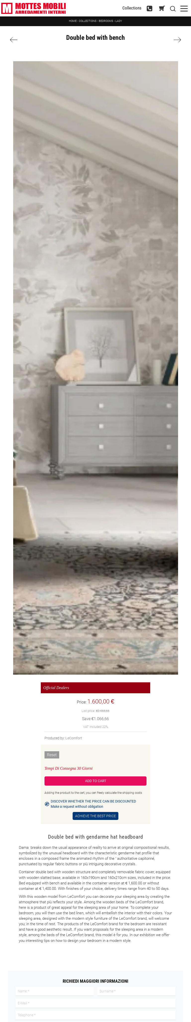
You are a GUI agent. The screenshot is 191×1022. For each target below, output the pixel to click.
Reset (52, 755)
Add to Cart (95, 781)
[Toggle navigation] (184, 8)
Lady (118, 21)
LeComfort (73, 738)
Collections (87, 21)
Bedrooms (106, 21)
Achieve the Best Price (95, 816)
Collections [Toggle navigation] (132, 8)
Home (73, 21)
